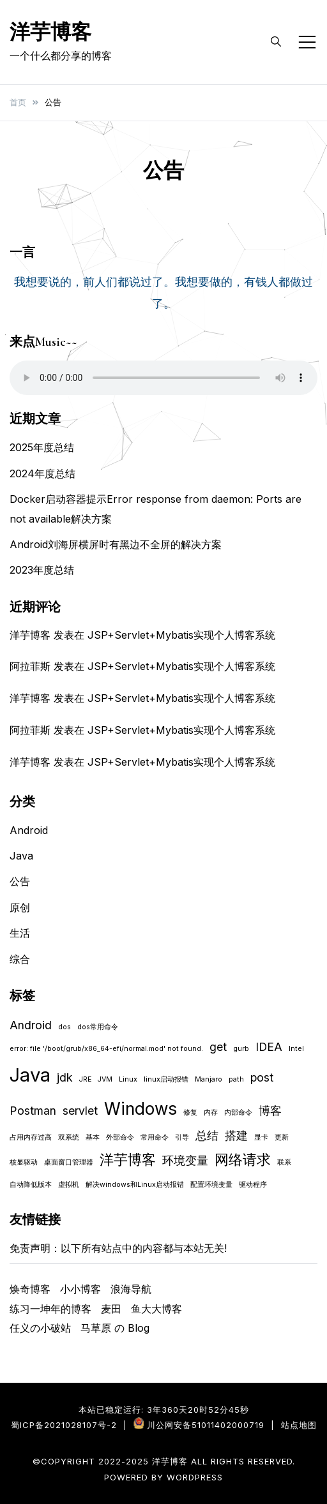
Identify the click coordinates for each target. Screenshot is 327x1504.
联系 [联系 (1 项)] (284, 1162)
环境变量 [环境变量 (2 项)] (185, 1160)
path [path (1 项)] (236, 1079)
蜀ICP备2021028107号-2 (64, 1425)
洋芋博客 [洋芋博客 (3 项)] (128, 1159)
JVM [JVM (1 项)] (105, 1079)
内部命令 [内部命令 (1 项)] (238, 1112)
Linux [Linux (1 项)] (128, 1079)
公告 (20, 881)
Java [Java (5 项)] (30, 1075)
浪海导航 (130, 1289)
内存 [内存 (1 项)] (211, 1112)
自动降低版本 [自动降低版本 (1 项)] (31, 1184)
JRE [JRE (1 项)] (85, 1079)
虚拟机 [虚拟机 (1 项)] (68, 1184)
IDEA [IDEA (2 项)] (268, 1047)
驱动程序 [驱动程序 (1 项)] (253, 1184)
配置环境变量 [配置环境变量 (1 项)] (211, 1184)
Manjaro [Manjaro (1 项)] (208, 1079)
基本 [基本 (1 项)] (93, 1137)
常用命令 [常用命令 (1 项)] (155, 1137)
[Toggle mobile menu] (307, 42)
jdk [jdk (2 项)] (65, 1077)
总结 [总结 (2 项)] (206, 1135)
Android (29, 830)
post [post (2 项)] (261, 1077)
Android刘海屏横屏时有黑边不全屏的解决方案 (116, 544)
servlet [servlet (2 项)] (80, 1110)
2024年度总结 (42, 473)
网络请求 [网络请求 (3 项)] (243, 1159)
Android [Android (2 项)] (31, 1025)
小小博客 (80, 1289)
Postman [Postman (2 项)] (33, 1110)
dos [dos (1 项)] (64, 1027)
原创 (20, 907)
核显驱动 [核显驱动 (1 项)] (24, 1162)
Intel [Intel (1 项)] (296, 1049)
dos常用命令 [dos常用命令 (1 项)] (97, 1027)
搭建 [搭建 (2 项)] (236, 1135)
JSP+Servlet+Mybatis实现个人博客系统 (181, 635)
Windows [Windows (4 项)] (140, 1109)
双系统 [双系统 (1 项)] (68, 1137)
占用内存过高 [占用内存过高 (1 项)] (31, 1137)
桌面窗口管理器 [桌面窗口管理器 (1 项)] (68, 1162)
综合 (20, 959)
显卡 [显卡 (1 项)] (261, 1137)
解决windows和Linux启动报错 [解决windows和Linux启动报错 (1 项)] (135, 1184)
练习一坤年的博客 (50, 1308)
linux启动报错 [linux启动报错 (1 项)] (166, 1079)
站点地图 (299, 1425)
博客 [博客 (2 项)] (270, 1110)
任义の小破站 (40, 1328)
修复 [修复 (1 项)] (190, 1112)
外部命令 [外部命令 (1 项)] (120, 1137)
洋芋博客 (50, 32)
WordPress (195, 1477)
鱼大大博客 (156, 1308)
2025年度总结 (42, 447)
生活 (20, 933)
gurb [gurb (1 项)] (241, 1049)
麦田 (111, 1308)
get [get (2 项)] (218, 1047)
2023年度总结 (42, 569)
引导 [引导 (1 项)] (182, 1137)
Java (21, 855)
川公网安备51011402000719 (205, 1425)
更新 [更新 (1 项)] (282, 1137)
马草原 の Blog (114, 1328)
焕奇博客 (30, 1289)
